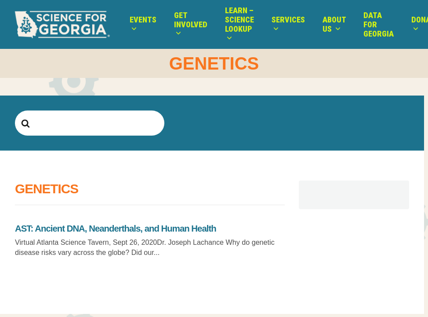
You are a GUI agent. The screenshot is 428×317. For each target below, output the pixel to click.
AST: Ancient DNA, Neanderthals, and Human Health (115, 228)
